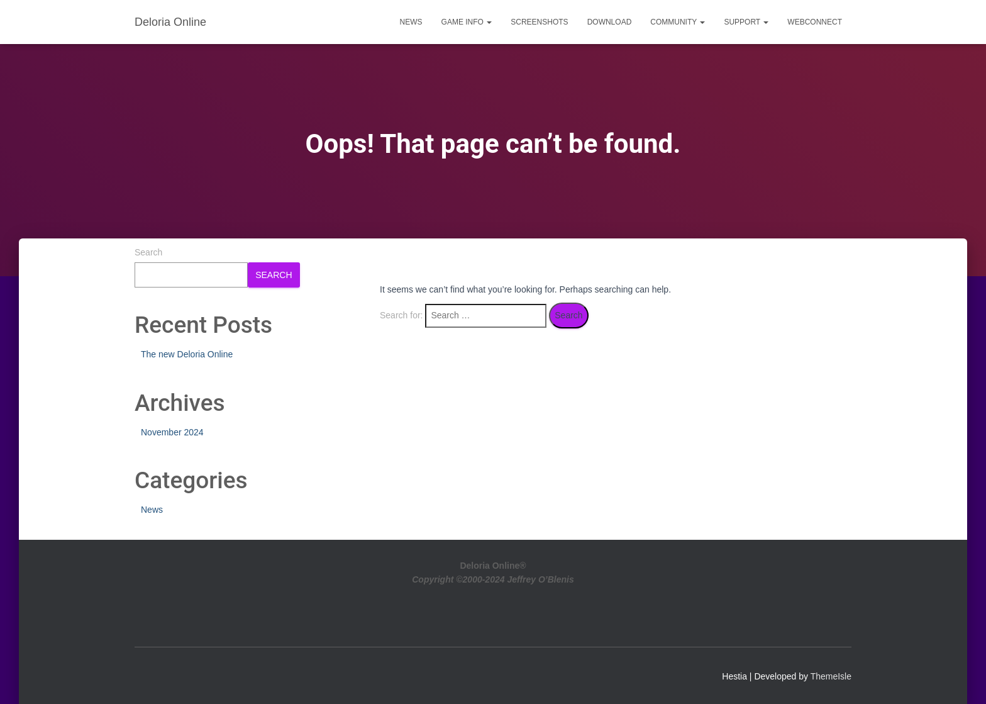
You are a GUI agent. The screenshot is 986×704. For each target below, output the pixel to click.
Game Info (466, 22)
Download (609, 22)
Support (746, 22)
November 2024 (172, 432)
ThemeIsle (831, 676)
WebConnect (814, 22)
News (411, 22)
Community (677, 22)
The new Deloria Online (187, 354)
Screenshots (539, 22)
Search (148, 252)
